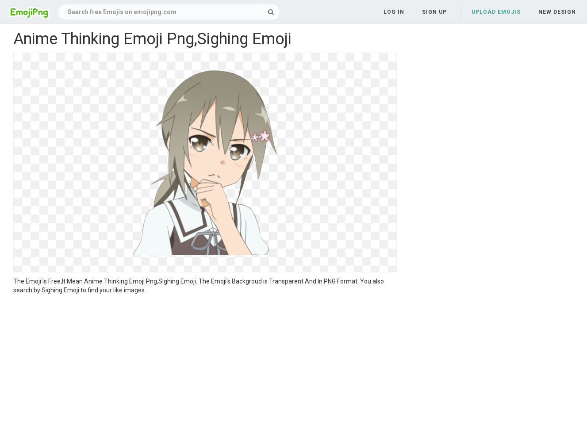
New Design (557, 12)
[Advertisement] (205, 361)
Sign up (434, 12)
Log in (394, 12)
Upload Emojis (496, 12)
